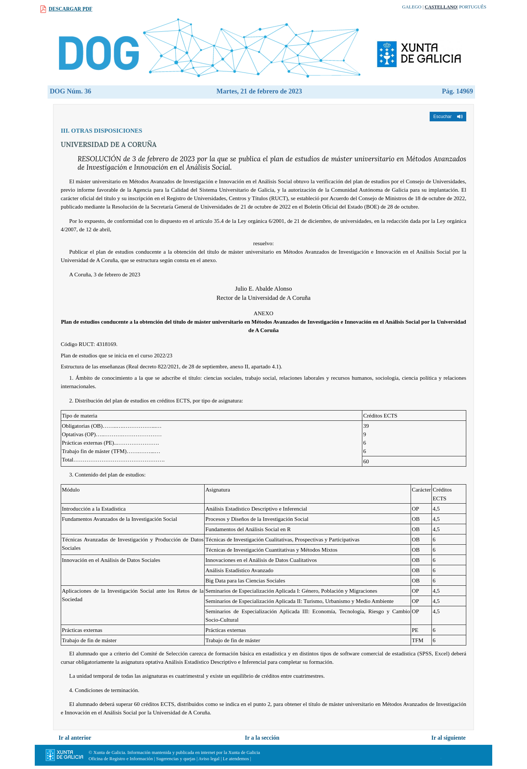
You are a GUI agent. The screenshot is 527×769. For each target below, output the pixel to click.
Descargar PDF (70, 9)
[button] (448, 116)
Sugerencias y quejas (175, 758)
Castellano (441, 7)
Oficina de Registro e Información (121, 758)
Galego (412, 7)
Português (472, 7)
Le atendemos (236, 758)
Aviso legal (209, 758)
